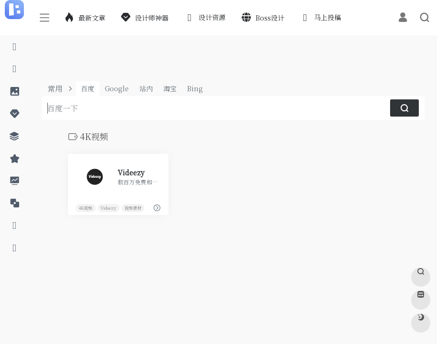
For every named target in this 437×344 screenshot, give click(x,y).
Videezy (108, 207)
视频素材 (132, 207)
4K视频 (85, 207)
